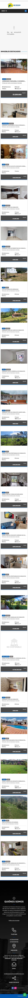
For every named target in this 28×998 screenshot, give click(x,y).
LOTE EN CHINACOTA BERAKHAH (10, 289)
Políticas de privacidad (14, 920)
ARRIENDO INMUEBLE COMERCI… (14, 81)
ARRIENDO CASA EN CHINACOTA (10, 207)
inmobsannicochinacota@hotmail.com (14, 973)
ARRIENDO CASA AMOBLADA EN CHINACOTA (13, 617)
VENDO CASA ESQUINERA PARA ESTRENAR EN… (14, 740)
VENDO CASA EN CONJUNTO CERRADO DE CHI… (14, 535)
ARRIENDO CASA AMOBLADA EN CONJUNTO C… (14, 863)
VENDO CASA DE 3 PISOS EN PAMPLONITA (12, 494)
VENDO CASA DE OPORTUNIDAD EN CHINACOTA (14, 576)
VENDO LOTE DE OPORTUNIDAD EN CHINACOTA (14, 453)
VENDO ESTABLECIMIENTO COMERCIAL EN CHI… (14, 658)
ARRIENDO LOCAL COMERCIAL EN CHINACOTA (13, 371)
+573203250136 (14, 941)
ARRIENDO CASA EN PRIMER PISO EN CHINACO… (14, 248)
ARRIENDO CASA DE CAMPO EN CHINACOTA (13, 330)
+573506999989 (14, 939)
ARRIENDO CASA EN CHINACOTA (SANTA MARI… (14, 412)
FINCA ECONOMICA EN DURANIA (10, 822)
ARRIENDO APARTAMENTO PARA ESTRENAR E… (13, 125)
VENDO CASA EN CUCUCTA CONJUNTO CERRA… (14, 166)
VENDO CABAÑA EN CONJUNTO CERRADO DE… (13, 781)
